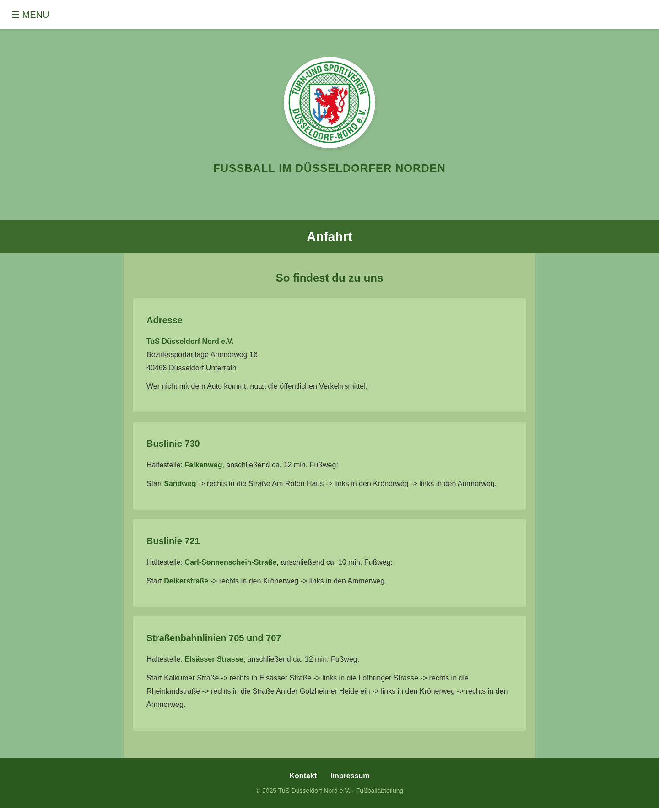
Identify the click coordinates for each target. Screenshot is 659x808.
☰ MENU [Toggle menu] (30, 15)
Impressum (349, 776)
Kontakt (303, 776)
